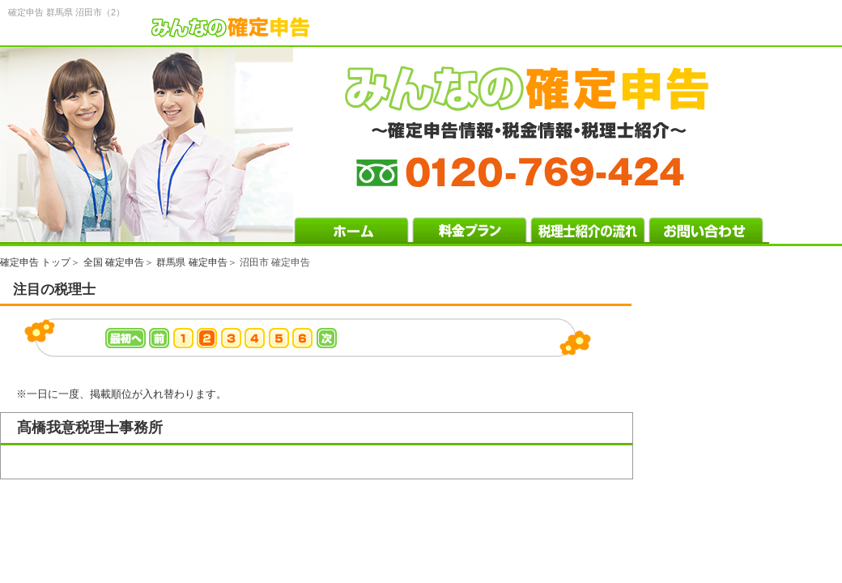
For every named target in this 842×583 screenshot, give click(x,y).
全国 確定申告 (113, 262)
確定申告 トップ (35, 262)
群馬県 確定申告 (191, 262)
